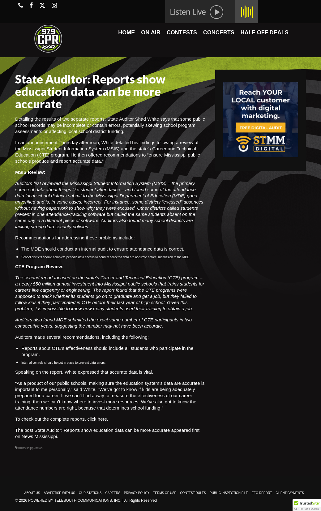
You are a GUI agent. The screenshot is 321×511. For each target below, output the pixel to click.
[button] (307, 505)
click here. (97, 419)
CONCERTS (218, 32)
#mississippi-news (30, 448)
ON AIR (150, 32)
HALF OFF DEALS (265, 32)
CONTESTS (182, 32)
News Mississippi (39, 436)
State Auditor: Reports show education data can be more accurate (102, 430)
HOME (126, 32)
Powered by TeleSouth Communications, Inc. (74, 500)
